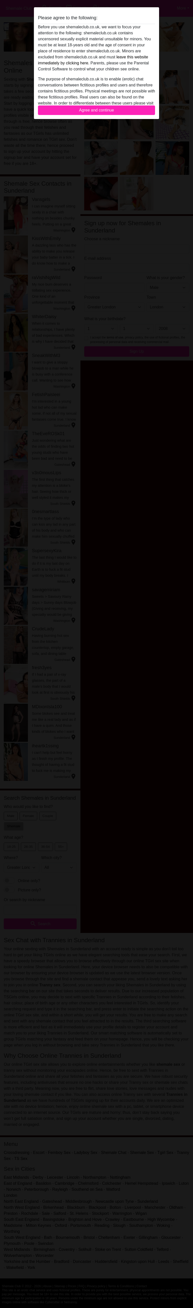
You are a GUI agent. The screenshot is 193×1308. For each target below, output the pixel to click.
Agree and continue (96, 110)
